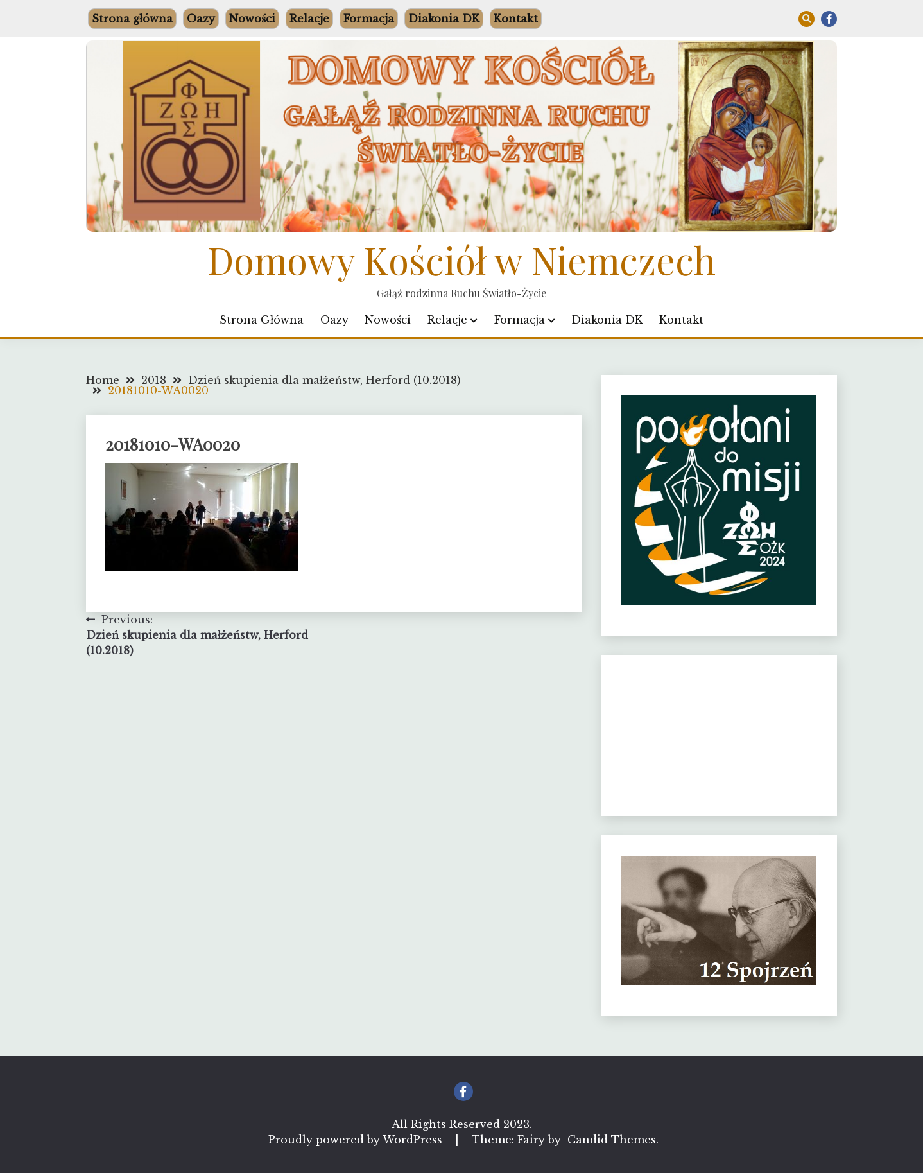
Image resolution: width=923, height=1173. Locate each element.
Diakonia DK (443, 18)
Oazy (201, 18)
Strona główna (132, 18)
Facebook (829, 19)
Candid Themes (611, 1139)
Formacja (368, 18)
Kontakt (516, 18)
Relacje (309, 18)
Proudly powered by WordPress (356, 1139)
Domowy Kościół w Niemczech (461, 259)
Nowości (252, 18)
